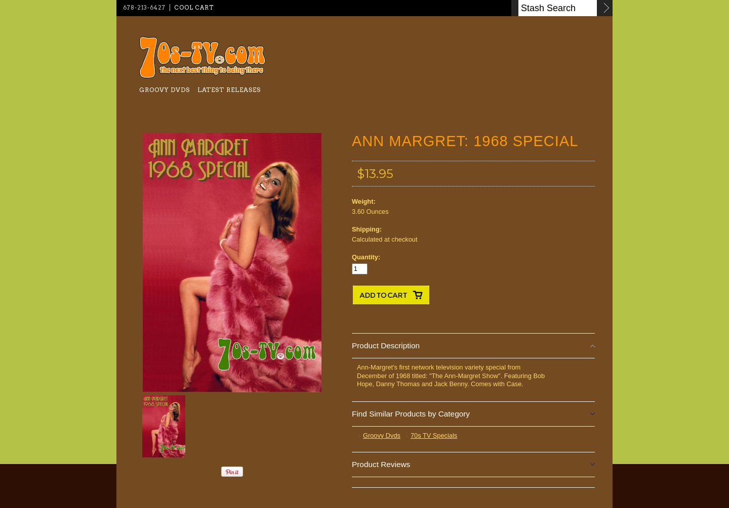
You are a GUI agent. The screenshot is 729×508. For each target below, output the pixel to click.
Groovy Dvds (164, 90)
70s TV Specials (434, 435)
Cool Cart (194, 7)
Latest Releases (229, 90)
